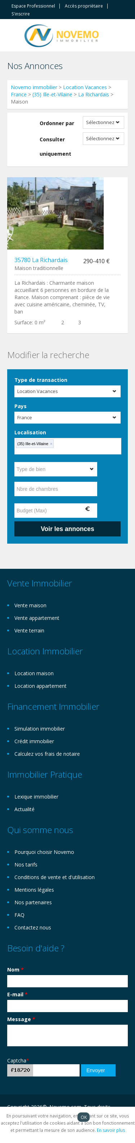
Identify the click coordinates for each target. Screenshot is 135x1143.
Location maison (34, 673)
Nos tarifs (25, 864)
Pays (20, 406)
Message (21, 1019)
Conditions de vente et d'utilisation (54, 877)
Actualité (24, 809)
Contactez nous (32, 927)
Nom (15, 969)
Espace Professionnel (33, 6)
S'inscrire (21, 14)
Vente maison (30, 605)
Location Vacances (85, 87)
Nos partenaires (33, 902)
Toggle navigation (13, 36)
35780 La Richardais (41, 260)
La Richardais (93, 94)
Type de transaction (40, 379)
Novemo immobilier (34, 87)
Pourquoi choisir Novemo (44, 852)
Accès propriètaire (84, 6)
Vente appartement (36, 617)
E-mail (17, 994)
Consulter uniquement (55, 146)
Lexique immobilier (36, 796)
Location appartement (40, 685)
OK (84, 1117)
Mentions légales (34, 889)
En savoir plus (111, 1130)
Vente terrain (29, 630)
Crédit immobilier (34, 741)
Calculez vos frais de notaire (47, 753)
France (19, 94)
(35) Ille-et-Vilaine (52, 94)
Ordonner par (57, 123)
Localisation (30, 432)
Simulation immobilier (39, 728)
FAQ (19, 914)
